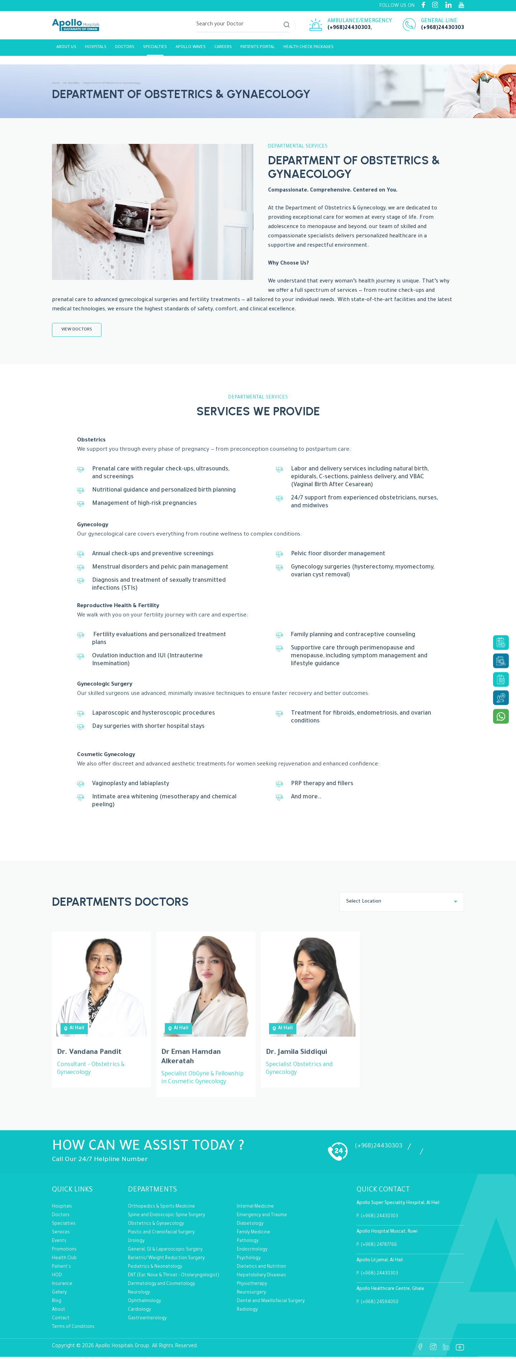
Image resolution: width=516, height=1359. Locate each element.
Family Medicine (253, 1234)
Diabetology (250, 1226)
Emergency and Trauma (262, 1217)
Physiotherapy (252, 1286)
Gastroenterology (147, 1320)
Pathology (247, 1243)
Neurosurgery (251, 1294)
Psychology (249, 1260)
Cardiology (139, 1312)
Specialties (155, 49)
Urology (136, 1243)
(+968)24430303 (349, 29)
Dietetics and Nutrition (261, 1269)
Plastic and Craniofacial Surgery (161, 1234)
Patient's (61, 1269)
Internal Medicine (255, 1209)
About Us (66, 49)
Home (56, 83)
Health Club (64, 1260)
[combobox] (402, 904)
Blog (56, 1303)
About (58, 1312)
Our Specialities (75, 83)
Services (61, 1234)
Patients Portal (257, 49)
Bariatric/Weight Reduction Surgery (166, 1260)
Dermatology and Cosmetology (161, 1286)
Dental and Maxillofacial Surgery (271, 1303)
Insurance (62, 1286)
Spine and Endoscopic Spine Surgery (166, 1217)
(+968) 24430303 (379, 1218)
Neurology (139, 1294)
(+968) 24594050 (379, 1304)
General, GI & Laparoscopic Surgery (165, 1251)
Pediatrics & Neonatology (155, 1269)
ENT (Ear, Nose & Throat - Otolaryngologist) (173, 1277)
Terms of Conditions (73, 1329)
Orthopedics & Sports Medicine (161, 1209)
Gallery (59, 1294)
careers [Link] (223, 49)
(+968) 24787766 (379, 1247)
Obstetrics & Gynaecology (156, 1226)
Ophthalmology (144, 1303)
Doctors (61, 1217)
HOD (57, 1277)
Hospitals (95, 49)
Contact (61, 1320)
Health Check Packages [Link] (308, 49)
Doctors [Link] (124, 49)
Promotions (64, 1251)
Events (59, 1243)
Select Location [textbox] (363, 903)
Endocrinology (252, 1251)
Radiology (247, 1312)
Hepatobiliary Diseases (261, 1277)
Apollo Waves (191, 49)
